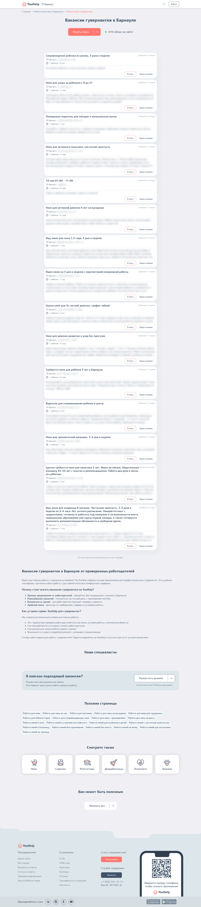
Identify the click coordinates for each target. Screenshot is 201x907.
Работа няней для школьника (155, 727)
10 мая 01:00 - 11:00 (59, 180)
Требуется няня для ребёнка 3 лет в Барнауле (74, 369)
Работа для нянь (31, 713)
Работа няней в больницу (36, 727)
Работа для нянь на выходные (110, 713)
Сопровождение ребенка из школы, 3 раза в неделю (78, 55)
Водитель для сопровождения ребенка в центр (75, 403)
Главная (27, 11)
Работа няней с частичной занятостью (149, 722)
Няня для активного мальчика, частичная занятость (78, 147)
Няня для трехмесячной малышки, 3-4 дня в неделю (78, 437)
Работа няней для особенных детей (107, 722)
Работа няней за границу (36, 731)
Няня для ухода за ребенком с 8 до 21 (69, 82)
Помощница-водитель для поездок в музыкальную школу (81, 116)
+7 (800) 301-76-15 (112, 881)
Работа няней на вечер (125, 727)
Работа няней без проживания (67, 727)
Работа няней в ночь (33, 722)
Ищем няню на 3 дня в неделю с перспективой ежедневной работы (87, 272)
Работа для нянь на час (55, 713)
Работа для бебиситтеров (36, 717)
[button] (48, 4)
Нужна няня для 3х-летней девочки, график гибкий (78, 305)
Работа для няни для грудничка (145, 713)
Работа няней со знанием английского (67, 722)
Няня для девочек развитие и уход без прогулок (75, 336)
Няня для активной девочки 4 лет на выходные (75, 207)
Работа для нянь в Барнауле (50, 11)
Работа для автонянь (81, 713)
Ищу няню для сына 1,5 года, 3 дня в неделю (74, 238)
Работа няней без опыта (98, 727)
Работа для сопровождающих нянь (71, 717)
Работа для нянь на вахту (141, 717)
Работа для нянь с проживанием (108, 717)
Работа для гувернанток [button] (80, 11)
